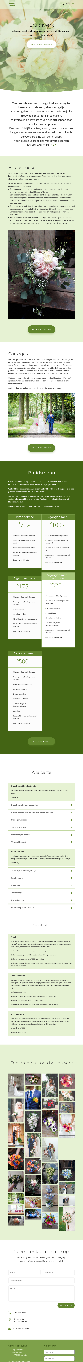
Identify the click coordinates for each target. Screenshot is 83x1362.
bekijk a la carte (41, 741)
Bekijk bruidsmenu (41, 44)
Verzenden (66, 1305)
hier (53, 145)
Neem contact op (41, 329)
